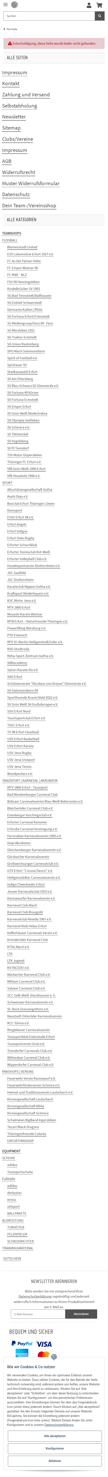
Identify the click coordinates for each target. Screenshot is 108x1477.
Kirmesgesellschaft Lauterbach (30, 1099)
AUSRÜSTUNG (12, 1220)
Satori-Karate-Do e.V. (22, 669)
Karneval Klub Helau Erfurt (27, 926)
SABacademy (17, 662)
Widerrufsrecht (18, 172)
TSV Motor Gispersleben (24, 455)
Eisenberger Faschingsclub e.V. (29, 815)
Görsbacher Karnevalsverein (28, 856)
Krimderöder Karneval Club (27, 939)
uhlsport (13, 1206)
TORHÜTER (15, 1227)
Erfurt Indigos (17, 531)
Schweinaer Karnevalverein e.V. (30, 1002)
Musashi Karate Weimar (24, 614)
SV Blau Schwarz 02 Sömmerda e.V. (33, 385)
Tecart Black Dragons (23, 1126)
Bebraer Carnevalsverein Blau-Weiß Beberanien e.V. (45, 801)
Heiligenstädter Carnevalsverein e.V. (33, 877)
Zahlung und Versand (26, 94)
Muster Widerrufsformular (31, 183)
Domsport (14, 510)
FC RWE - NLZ (17, 274)
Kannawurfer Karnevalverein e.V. (31, 898)
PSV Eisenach (17, 635)
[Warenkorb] (99, 5)
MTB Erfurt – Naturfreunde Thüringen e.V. (37, 621)
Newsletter (14, 116)
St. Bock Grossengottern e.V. (28, 1009)
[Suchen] (49, 16)
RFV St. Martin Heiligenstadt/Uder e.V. (35, 641)
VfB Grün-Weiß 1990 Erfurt (26, 468)
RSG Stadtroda (18, 649)
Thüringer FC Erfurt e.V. (24, 461)
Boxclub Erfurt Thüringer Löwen (31, 503)
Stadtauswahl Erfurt (22, 371)
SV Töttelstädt (17, 434)
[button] (89, 5)
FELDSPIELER (17, 1234)
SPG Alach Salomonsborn (26, 351)
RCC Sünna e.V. (18, 1023)
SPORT (7, 482)
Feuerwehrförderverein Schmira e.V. (33, 1085)
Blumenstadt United (22, 247)
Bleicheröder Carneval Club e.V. (30, 808)
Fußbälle (8, 1178)
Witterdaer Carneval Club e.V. (28, 1057)
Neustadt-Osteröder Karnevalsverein (34, 1016)
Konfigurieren (55, 1448)
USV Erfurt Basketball (23, 738)
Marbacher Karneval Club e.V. (28, 974)
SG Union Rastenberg (23, 344)
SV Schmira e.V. (18, 427)
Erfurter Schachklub (22, 544)
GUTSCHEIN (12, 1258)
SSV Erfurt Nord (18, 711)
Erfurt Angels (16, 524)
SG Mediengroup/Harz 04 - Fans (30, 323)
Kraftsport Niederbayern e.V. (28, 593)
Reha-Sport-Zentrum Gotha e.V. (30, 655)
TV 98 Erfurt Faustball (23, 732)
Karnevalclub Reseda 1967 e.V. (29, 919)
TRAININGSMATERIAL (17, 1248)
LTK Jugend (15, 960)
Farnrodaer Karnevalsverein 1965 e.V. (34, 835)
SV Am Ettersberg (20, 378)
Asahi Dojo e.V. (17, 496)
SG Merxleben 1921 (21, 330)
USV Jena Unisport (21, 759)
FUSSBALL (9, 240)
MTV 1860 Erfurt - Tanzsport (27, 787)
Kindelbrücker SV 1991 (23, 288)
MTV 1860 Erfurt (18, 607)
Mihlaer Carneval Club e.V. (26, 981)
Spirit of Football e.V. (22, 358)
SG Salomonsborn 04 (22, 690)
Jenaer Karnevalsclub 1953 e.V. (29, 891)
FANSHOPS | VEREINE (18, 1071)
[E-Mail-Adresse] (38, 1314)
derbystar (14, 1192)
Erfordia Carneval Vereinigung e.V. (32, 829)
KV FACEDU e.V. (18, 967)
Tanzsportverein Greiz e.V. (26, 1043)
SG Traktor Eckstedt (22, 337)
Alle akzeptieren (55, 1436)
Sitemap (11, 127)
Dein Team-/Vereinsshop (29, 205)
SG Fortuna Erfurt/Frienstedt (28, 316)
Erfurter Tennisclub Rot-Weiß (28, 552)
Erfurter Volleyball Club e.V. (27, 558)
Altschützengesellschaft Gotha (29, 489)
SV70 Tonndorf (18, 448)
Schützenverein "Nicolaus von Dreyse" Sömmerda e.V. (46, 683)
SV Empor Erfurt (19, 406)
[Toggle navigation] (5, 2)
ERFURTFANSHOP (20, 1140)
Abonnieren (81, 1314)
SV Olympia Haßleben (23, 420)
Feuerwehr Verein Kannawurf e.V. (31, 1078)
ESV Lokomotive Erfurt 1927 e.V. (30, 254)
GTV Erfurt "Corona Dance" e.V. (30, 870)
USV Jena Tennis (19, 766)
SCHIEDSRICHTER (20, 1241)
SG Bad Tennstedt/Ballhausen (29, 295)
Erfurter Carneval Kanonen (27, 822)
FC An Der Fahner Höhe (24, 261)
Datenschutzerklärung (35, 1296)
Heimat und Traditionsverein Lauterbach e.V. (40, 1092)
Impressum (14, 72)
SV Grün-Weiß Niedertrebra (27, 413)
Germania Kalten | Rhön (24, 309)
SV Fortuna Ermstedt (22, 399)
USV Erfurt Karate (20, 746)
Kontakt (10, 83)
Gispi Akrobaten (19, 843)
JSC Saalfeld (16, 572)
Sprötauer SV (17, 364)
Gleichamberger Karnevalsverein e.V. (34, 849)
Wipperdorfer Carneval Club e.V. (30, 1064)
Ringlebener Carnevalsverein (28, 1029)
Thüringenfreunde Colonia (26, 1133)
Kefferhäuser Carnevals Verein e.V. (32, 932)
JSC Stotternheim (20, 579)
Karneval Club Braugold (25, 912)
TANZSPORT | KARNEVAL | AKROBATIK (30, 780)
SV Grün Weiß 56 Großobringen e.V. (32, 704)
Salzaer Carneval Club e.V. (26, 988)
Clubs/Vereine (17, 138)
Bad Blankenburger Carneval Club (32, 794)
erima (11, 1199)
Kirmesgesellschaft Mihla (25, 1106)
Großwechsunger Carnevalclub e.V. (33, 863)
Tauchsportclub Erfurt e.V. (26, 718)
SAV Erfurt (14, 676)
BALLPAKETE (16, 1213)
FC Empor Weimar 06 (22, 267)
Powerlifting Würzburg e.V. (26, 628)
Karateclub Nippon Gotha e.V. (29, 586)
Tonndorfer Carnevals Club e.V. (29, 1050)
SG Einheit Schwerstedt (24, 302)
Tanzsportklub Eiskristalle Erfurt (31, 1036)
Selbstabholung (19, 105)
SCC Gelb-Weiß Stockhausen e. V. (31, 995)
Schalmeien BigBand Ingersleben (31, 1120)
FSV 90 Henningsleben (23, 281)
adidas (12, 1164)
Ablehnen (55, 1461)
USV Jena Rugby (19, 752)
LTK (10, 953)
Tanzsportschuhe (20, 1171)
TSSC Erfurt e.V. (18, 725)
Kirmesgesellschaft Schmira (28, 1113)
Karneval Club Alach (22, 905)
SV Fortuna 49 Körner (23, 392)
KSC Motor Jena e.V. (21, 600)
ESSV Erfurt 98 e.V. (20, 517)
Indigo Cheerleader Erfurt (26, 884)
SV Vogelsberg (17, 441)
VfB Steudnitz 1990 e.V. (23, 475)
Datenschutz (16, 194)
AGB (7, 161)
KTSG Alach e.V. (18, 946)
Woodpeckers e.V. (20, 773)
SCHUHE (8, 1158)
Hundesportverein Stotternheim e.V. (33, 565)
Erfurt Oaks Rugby (20, 538)
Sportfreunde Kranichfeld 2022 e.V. (32, 697)
